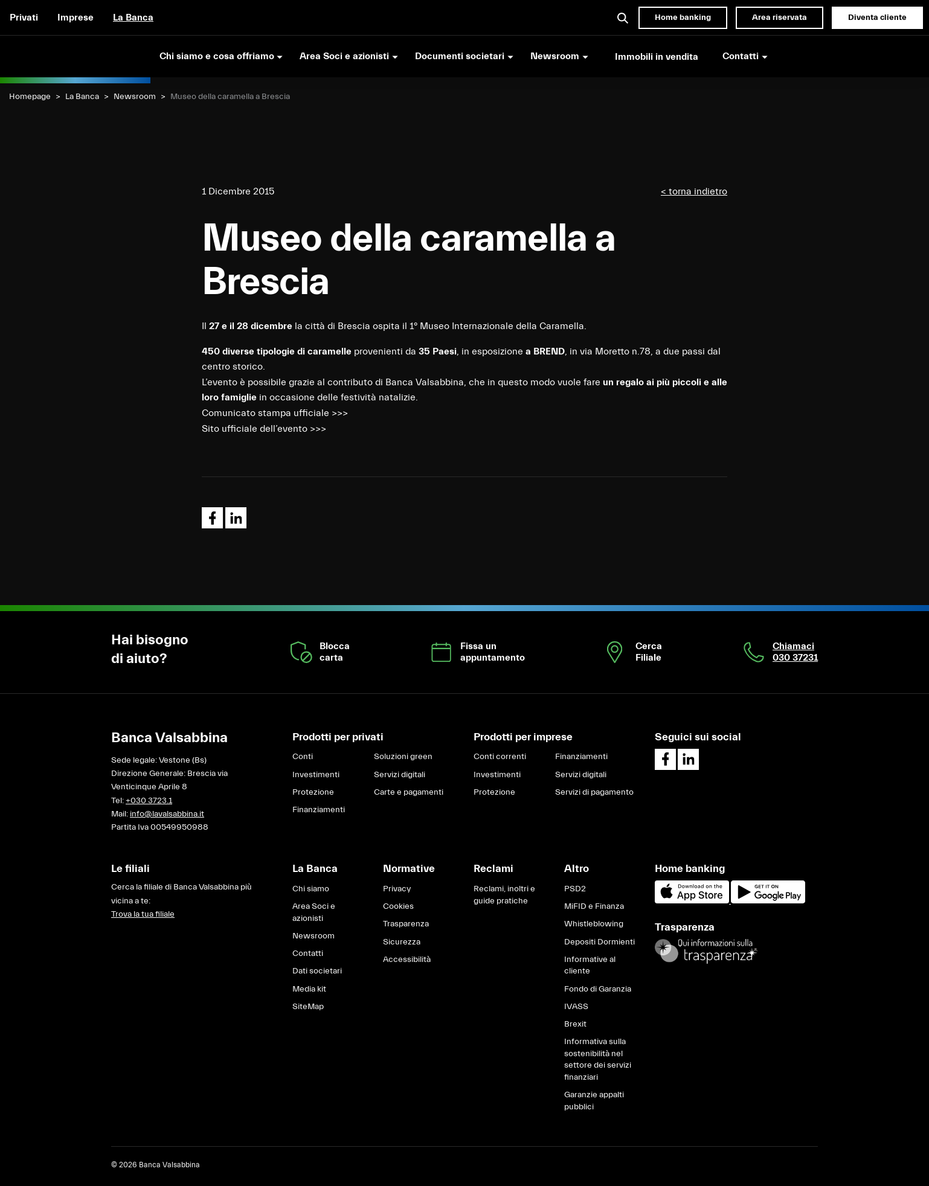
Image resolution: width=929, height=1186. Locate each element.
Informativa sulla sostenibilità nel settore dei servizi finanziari (597, 1059)
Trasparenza (406, 924)
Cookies (398, 906)
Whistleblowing (593, 924)
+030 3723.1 (149, 801)
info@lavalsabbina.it (167, 814)
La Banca (133, 17)
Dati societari (317, 971)
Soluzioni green (403, 756)
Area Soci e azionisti (313, 912)
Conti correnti (500, 756)
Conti (302, 756)
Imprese (75, 17)
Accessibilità (407, 959)
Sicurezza (401, 942)
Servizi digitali (399, 775)
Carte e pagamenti (408, 792)
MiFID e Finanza (594, 906)
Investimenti (315, 775)
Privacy (397, 889)
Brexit (575, 1024)
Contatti (307, 953)
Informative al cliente (590, 965)
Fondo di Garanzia (597, 989)
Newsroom (135, 96)
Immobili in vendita (656, 56)
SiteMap (308, 1006)
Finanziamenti (318, 810)
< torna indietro (694, 191)
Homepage (30, 96)
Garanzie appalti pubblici (594, 1101)
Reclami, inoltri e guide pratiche (504, 895)
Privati (24, 17)
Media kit (309, 989)
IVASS (576, 1006)
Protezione (313, 792)
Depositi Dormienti (599, 942)
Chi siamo (310, 889)
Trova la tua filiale (143, 914)
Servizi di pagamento (594, 792)
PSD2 (575, 889)
